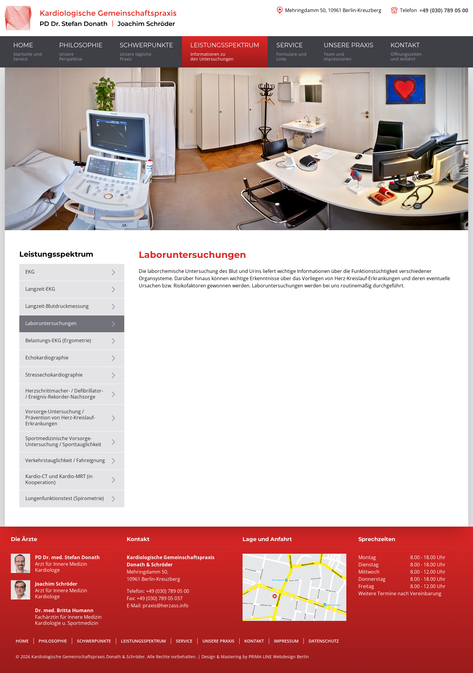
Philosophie (53, 641)
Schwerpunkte (94, 641)
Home (22, 641)
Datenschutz (324, 641)
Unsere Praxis (218, 641)
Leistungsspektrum (143, 641)
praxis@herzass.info (166, 605)
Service (184, 641)
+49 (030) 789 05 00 (443, 10)
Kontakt (254, 641)
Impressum (286, 641)
